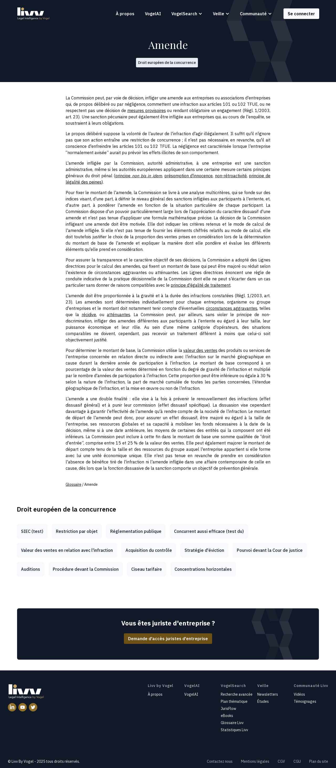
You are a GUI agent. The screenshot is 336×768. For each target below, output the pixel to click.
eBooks (227, 716)
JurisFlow (228, 708)
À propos (125, 13)
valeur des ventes (200, 350)
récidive (89, 314)
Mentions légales (255, 761)
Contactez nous (220, 761)
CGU (297, 761)
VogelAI (153, 13)
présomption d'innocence (188, 175)
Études (263, 701)
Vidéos (299, 694)
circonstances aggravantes (231, 308)
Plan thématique (234, 701)
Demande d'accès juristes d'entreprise (168, 638)
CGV (281, 761)
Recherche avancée (237, 694)
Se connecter (301, 13)
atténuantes (118, 314)
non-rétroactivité (231, 175)
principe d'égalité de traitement (200, 285)
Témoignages (305, 701)
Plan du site (318, 761)
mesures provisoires (146, 110)
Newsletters (267, 694)
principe (138, 175)
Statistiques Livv (234, 730)
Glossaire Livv (232, 723)
